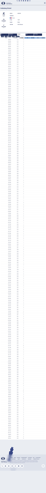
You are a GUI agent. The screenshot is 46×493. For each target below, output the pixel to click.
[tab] (4, 35)
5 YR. (13, 36)
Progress (19, 34)
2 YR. (6, 36)
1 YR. (2, 36)
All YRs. (17, 36)
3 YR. (9, 36)
